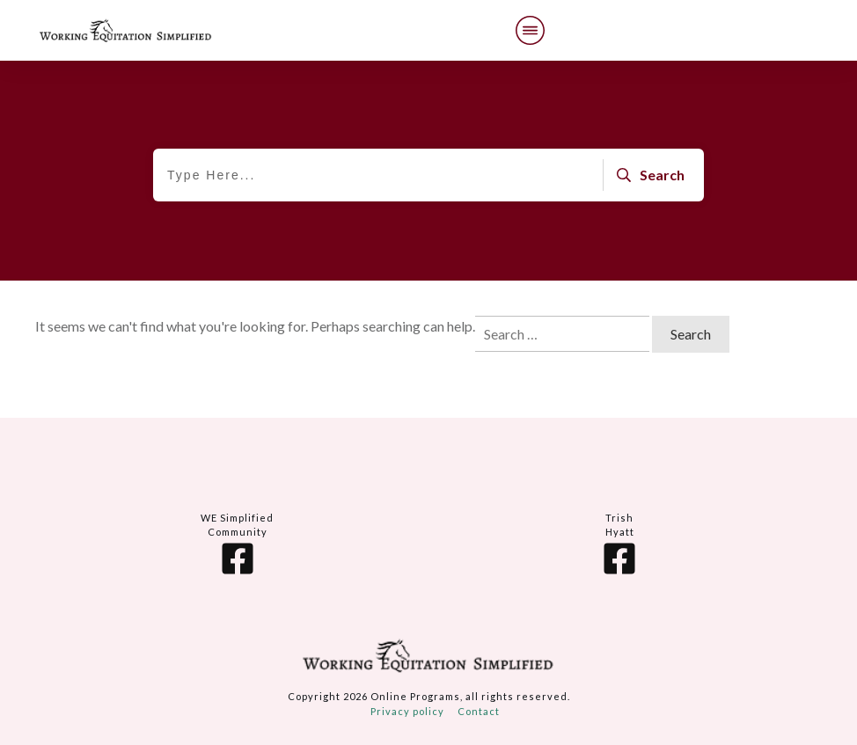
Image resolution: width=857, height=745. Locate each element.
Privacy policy (407, 711)
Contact (479, 711)
